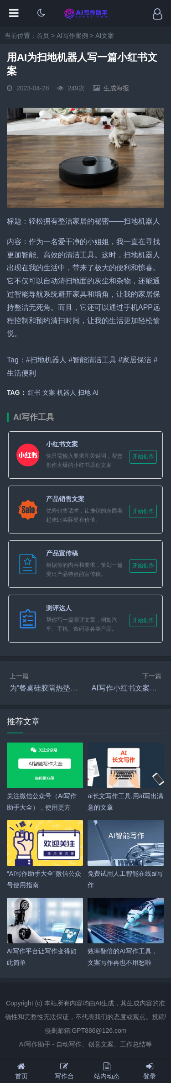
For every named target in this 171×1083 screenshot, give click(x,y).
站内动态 (107, 1071)
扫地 (84, 392)
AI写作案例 (72, 35)
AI (95, 392)
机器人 (66, 392)
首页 (42, 35)
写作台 (64, 1071)
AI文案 (104, 35)
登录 (149, 1071)
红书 (34, 392)
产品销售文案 (65, 498)
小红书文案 (62, 444)
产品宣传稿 (62, 553)
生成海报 (116, 88)
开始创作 (143, 456)
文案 (48, 392)
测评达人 (59, 608)
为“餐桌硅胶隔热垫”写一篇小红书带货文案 (78, 688)
